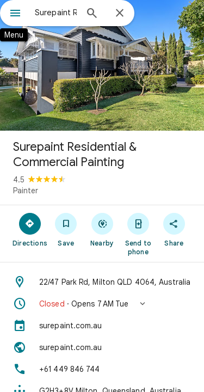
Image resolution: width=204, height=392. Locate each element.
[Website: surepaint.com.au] (102, 347)
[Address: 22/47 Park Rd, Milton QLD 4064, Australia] (102, 282)
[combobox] (56, 12)
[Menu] (15, 14)
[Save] (66, 229)
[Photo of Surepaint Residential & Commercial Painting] (102, 65)
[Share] (174, 229)
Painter (25, 190)
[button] (102, 304)
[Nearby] (102, 229)
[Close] (119, 13)
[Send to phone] (138, 233)
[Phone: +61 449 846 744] (102, 369)
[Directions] (30, 229)
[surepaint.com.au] (102, 325)
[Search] (92, 14)
